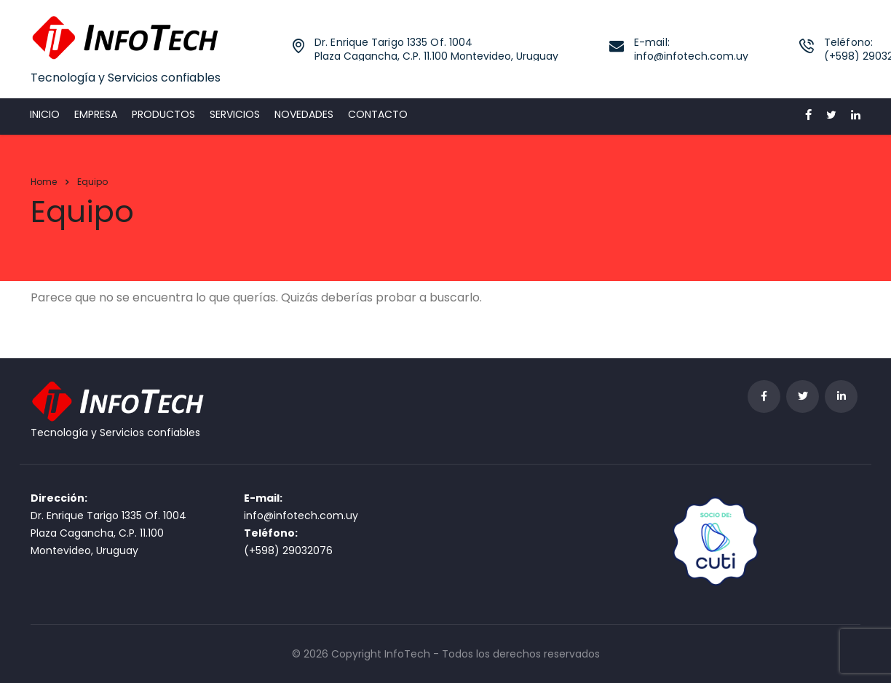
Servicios (235, 114)
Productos (163, 114)
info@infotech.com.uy (301, 515)
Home (44, 181)
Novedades (303, 114)
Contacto (378, 114)
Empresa (95, 114)
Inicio (45, 114)
